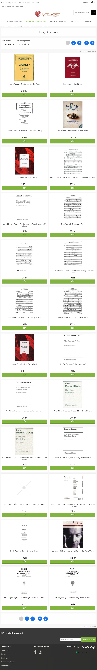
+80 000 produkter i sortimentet (12, 7)
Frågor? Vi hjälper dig (9, 3)
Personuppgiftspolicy (8, 662)
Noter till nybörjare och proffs (29, 3)
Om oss (3, 654)
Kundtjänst (5, 650)
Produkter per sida (23, 40)
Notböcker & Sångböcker (15, 21)
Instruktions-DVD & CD (59, 21)
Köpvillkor (4, 658)
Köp (24, 94)
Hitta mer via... (76, 21)
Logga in (85, 2)
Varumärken (5, 665)
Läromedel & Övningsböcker (37, 21)
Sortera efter (6, 40)
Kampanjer (88, 21)
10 (86, 43)
